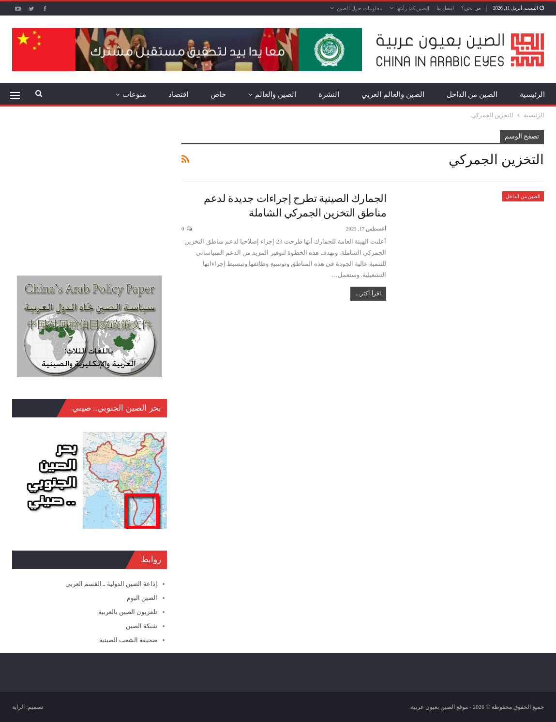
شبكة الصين (141, 626)
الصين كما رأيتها (413, 8)
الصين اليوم (142, 597)
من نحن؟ (471, 8)
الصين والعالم (275, 94)
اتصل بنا (445, 8)
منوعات (134, 94)
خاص (218, 94)
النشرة (328, 94)
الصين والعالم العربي (392, 94)
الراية (18, 707)
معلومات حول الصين (359, 8)
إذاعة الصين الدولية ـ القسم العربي (111, 583)
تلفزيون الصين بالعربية (128, 611)
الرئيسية (532, 94)
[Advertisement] (89, 190)
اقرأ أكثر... (368, 293)
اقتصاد (178, 94)
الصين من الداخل (472, 94)
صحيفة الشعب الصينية (128, 640)
